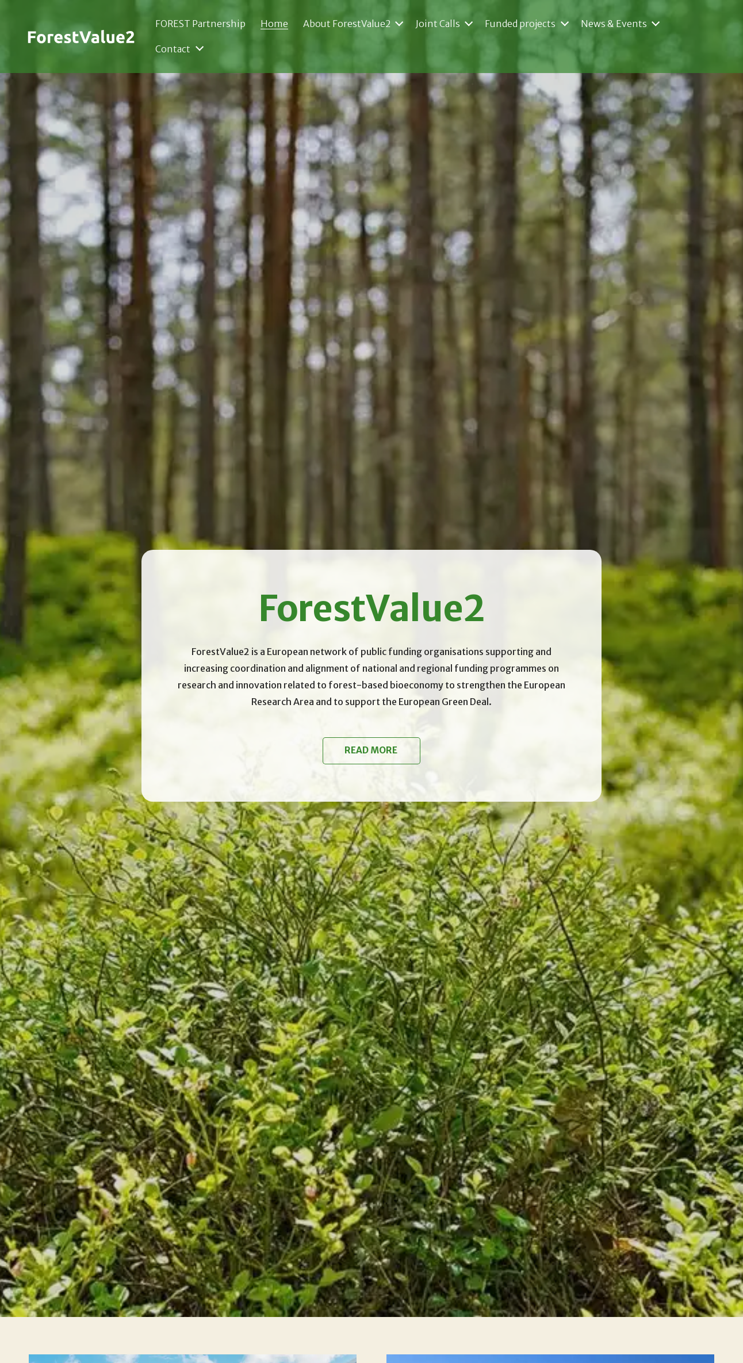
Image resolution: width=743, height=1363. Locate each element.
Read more (371, 750)
